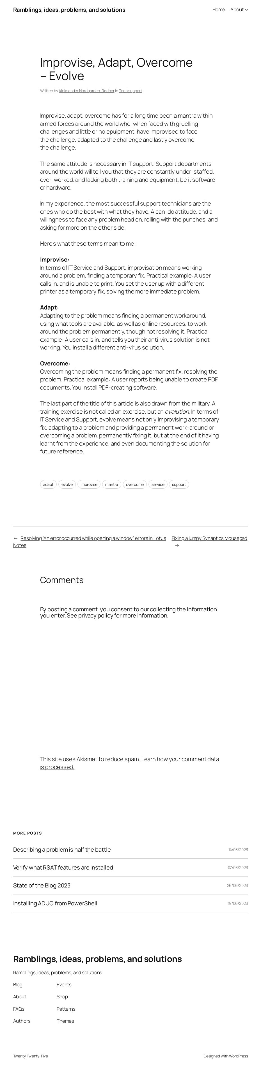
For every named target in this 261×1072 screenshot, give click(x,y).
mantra (111, 484)
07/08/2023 (238, 867)
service (158, 484)
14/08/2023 (238, 849)
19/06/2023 (238, 903)
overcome (135, 484)
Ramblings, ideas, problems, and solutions (69, 9)
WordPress (238, 1056)
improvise (89, 484)
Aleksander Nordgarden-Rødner (86, 90)
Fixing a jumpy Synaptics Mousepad (210, 538)
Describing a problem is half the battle (62, 849)
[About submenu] (246, 9)
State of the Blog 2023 (42, 885)
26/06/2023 (237, 885)
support (179, 484)
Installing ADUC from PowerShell (55, 903)
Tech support (130, 90)
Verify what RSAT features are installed (63, 867)
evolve (67, 484)
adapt (48, 484)
